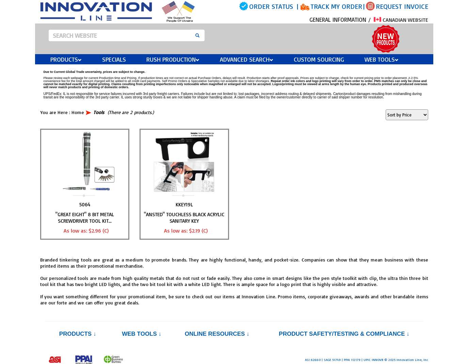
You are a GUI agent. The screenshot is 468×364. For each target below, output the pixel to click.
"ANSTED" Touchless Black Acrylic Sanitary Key (184, 217)
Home (77, 112)
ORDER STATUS (271, 6)
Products (66, 59)
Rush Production (172, 59)
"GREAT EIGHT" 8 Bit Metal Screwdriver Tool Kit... (84, 217)
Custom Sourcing (319, 59)
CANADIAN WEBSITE (401, 19)
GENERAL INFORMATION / (341, 19)
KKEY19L (184, 204)
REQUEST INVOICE (402, 6)
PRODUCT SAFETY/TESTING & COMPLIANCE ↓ (344, 334)
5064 (84, 204)
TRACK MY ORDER (336, 6)
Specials (114, 59)
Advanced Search (246, 59)
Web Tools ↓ (141, 334)
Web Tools (382, 59)
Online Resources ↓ (217, 334)
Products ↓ (77, 334)
